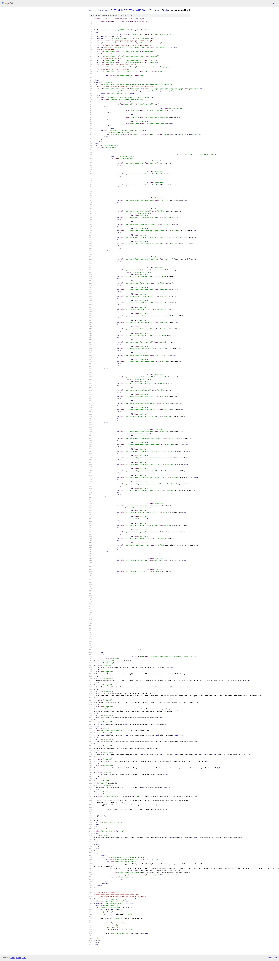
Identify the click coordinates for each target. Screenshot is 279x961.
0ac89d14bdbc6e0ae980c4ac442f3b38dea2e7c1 (132, 10)
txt (270, 958)
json (275, 958)
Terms (24, 958)
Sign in (275, 3)
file (131, 15)
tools (165, 10)
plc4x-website (103, 10)
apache (92, 10)
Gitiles (12, 958)
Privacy (18, 958)
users (159, 10)
